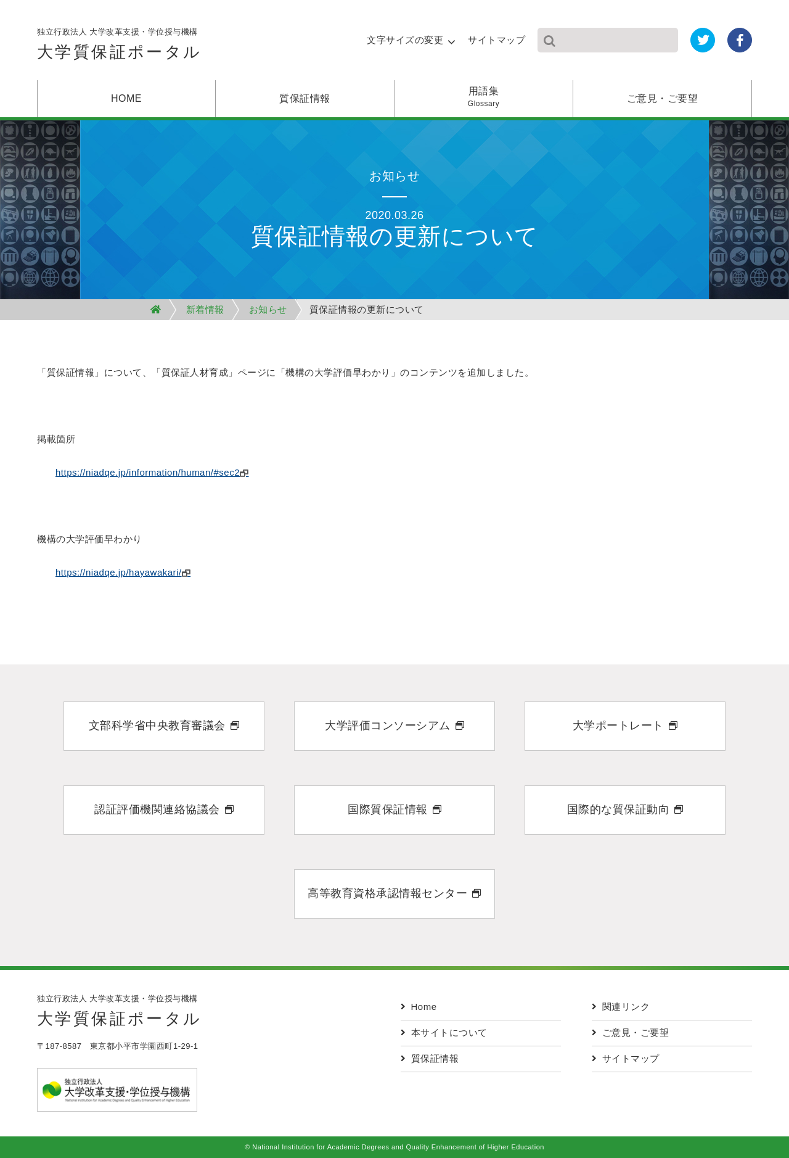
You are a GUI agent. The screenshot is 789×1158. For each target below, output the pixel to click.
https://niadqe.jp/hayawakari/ (118, 572)
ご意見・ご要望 (662, 98)
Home (419, 1006)
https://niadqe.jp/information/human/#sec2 (147, 472)
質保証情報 (304, 98)
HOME (126, 98)
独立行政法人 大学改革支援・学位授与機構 (119, 47)
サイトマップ (496, 40)
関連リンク (621, 1006)
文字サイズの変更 (405, 40)
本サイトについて (444, 1032)
